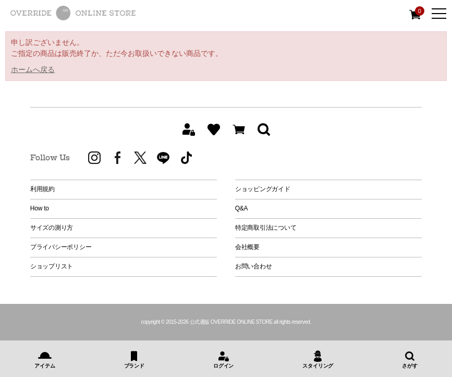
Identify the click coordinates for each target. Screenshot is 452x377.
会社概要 (247, 247)
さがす (409, 366)
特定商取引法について (266, 227)
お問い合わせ (253, 266)
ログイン (223, 366)
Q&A (241, 208)
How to (39, 208)
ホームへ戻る (33, 69)
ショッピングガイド (262, 189)
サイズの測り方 (51, 227)
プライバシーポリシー (61, 247)
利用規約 (42, 189)
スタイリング (317, 366)
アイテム (44, 366)
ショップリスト (51, 266)
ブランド (134, 366)
